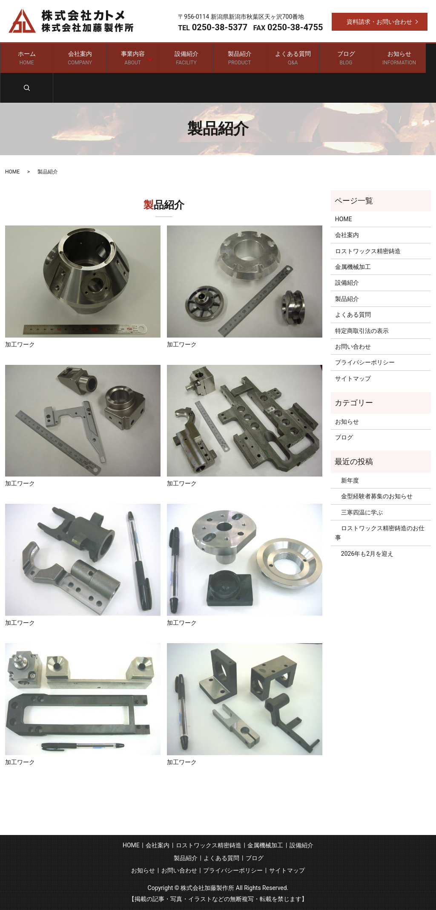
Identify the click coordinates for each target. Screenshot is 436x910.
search (26, 88)
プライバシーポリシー (365, 362)
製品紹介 (239, 57)
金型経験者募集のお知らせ (374, 496)
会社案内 (80, 57)
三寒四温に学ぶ (359, 511)
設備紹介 (186, 57)
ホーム (26, 57)
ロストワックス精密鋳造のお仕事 (380, 532)
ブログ (346, 57)
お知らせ (399, 57)
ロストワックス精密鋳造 (368, 250)
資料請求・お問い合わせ (379, 21)
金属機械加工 (353, 266)
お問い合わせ (353, 346)
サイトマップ (353, 378)
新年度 (347, 480)
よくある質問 (293, 57)
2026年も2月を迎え (364, 553)
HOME (12, 171)
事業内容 (131, 57)
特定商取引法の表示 (362, 330)
